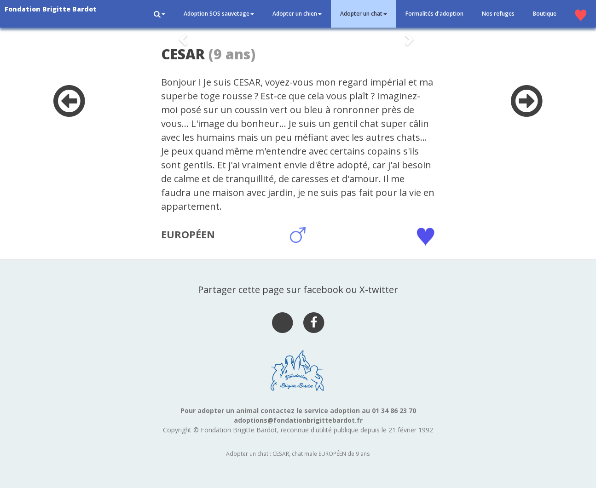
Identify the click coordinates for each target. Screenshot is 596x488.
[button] (159, 14)
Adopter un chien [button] (297, 13)
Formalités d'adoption (434, 13)
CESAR (183, 54)
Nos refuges (498, 13)
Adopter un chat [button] (363, 13)
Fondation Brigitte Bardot (51, 9)
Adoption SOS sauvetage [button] (219, 13)
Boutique (544, 13)
